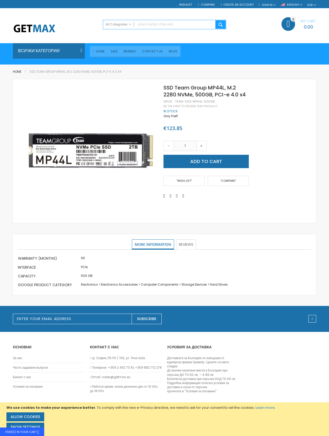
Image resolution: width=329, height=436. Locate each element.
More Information (153, 244)
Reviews (186, 244)
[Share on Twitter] (171, 196)
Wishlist (185, 5)
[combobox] (164, 24)
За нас (17, 358)
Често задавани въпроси (30, 368)
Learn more (265, 407)
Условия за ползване (28, 387)
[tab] (153, 245)
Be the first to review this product (190, 107)
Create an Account (238, 5)
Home (17, 72)
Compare (207, 5)
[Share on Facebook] (164, 196)
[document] (165, 419)
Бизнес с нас (22, 377)
